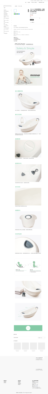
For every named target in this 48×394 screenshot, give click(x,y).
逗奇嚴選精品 (5, 33)
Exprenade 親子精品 (6, 32)
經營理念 (5, 382)
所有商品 (29, 2)
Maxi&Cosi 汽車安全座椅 (6, 16)
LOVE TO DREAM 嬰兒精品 (6, 26)
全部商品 (16, 6)
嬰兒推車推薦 (5, 13)
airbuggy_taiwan (38, 387)
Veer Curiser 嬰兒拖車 (6, 21)
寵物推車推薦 (5, 14)
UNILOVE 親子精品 (6, 27)
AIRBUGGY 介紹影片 (34, 2)
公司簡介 (5, 381)
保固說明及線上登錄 (41, 2)
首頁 (25, 2)
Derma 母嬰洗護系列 (6, 19)
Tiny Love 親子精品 (6, 29)
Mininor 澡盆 (5, 24)
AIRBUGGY (5, 12)
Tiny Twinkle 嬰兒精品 (6, 23)
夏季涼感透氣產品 (6, 11)
